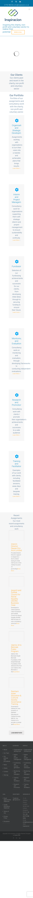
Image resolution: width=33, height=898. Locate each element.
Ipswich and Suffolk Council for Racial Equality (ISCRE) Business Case (16, 597)
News (5, 764)
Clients (5, 768)
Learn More (16, 240)
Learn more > (17, 312)
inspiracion (26, 826)
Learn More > (16, 168)
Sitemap (6, 775)
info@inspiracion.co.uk (21, 5)
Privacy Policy (6, 817)
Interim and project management (16, 757)
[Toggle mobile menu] (29, 9)
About (5, 749)
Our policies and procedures (6, 759)
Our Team (6, 753)
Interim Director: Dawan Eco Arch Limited (16, 547)
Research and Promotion (16, 786)
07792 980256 (8, 5)
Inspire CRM (17, 835)
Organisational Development (26, 750)
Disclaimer (6, 821)
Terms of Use (6, 812)
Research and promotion (26, 779)
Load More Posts (16, 733)
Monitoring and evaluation (16, 772)
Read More (16, 672)
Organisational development (16, 750)
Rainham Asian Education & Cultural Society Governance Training (16, 697)
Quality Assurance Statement (6, 806)
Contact (6, 771)
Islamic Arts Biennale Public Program (16, 648)
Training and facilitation (16, 779)
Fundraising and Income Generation (26, 765)
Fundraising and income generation (16, 765)
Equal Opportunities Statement (6, 799)
